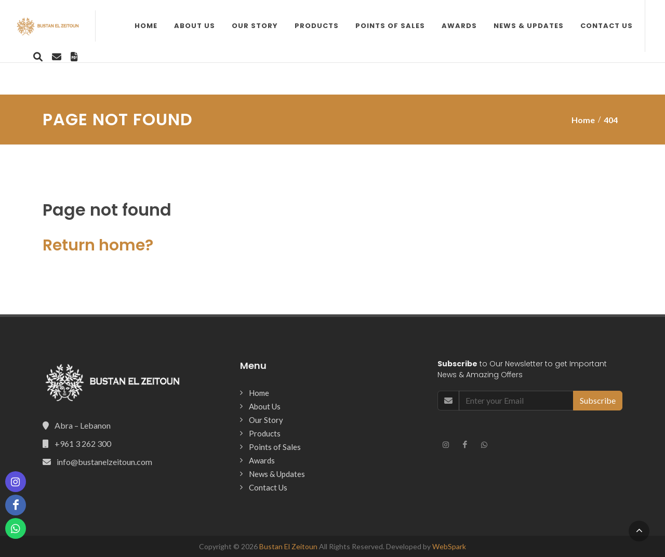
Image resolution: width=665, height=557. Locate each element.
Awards (348, 67)
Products (205, 67)
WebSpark (449, 546)
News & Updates (417, 67)
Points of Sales (279, 67)
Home (34, 67)
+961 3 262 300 (83, 443)
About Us (83, 67)
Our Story (144, 67)
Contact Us (495, 67)
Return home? (98, 245)
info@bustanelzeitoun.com (104, 462)
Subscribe (598, 400)
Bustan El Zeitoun (288, 546)
